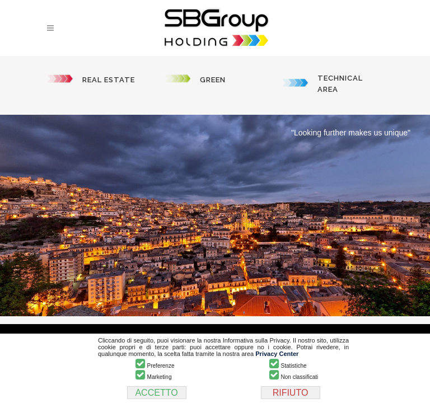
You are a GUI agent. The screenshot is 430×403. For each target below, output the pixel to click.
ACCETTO (156, 392)
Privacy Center (276, 353)
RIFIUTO (291, 392)
